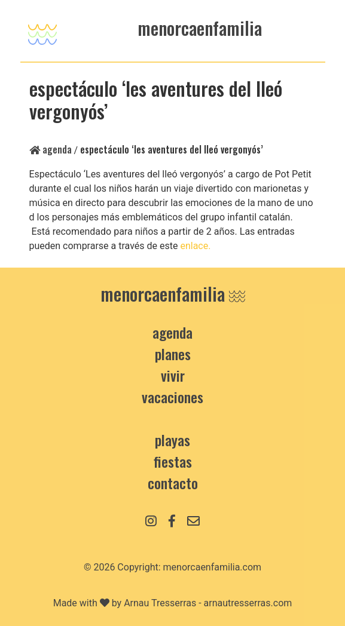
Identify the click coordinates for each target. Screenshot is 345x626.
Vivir (173, 375)
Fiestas (173, 461)
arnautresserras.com (248, 603)
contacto (173, 482)
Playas (172, 439)
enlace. (196, 245)
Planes (173, 353)
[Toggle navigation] (42, 31)
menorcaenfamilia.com (212, 567)
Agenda (50, 149)
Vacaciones (172, 396)
